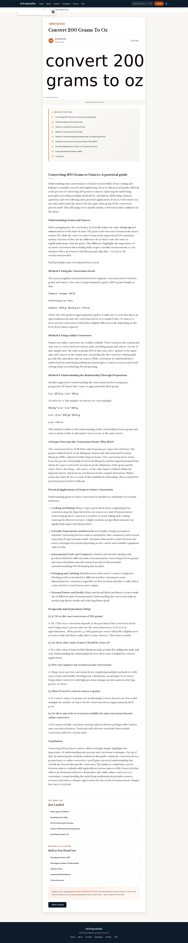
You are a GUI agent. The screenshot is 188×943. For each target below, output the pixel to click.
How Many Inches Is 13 (59, 834)
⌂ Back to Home (57, 905)
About (48, 4)
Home (41, 4)
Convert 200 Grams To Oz (86, 891)
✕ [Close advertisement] (184, 12)
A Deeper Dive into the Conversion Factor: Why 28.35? (76, 141)
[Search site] (142, 4)
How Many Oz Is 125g (59, 817)
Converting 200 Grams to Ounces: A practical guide (75, 117)
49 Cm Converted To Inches (61, 823)
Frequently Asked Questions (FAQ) (68, 151)
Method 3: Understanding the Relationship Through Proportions (80, 137)
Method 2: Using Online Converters (69, 132)
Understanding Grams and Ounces (69, 122)
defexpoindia (27, 3)
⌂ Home (159, 4)
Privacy (75, 4)
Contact (57, 4)
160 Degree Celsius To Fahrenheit (64, 863)
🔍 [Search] (151, 3)
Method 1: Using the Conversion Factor (70, 127)
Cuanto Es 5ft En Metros (60, 874)
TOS (82, 4)
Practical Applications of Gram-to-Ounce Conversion (76, 146)
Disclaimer (66, 4)
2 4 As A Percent (57, 880)
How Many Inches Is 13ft (60, 857)
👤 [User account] (166, 3)
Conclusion (59, 156)
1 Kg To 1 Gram (56, 869)
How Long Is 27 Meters (59, 811)
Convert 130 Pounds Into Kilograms (65, 829)
